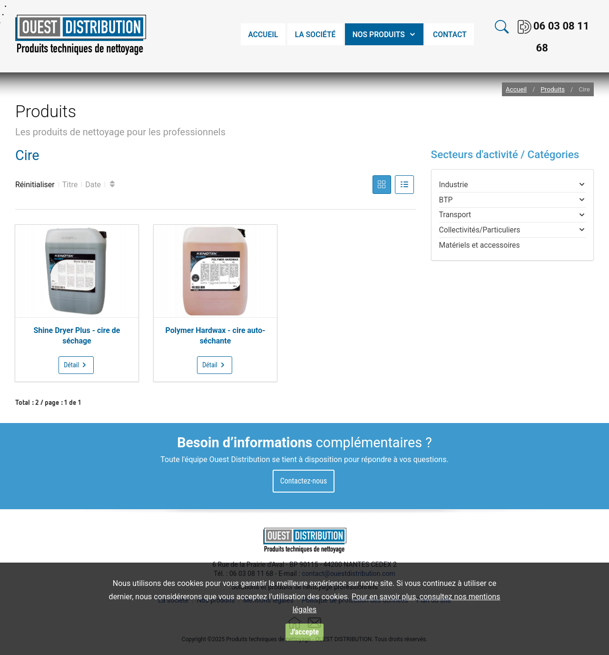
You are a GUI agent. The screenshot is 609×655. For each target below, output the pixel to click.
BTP (446, 199)
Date (93, 184)
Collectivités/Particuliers (480, 229)
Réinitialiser (35, 184)
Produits (552, 89)
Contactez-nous (303, 480)
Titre (70, 184)
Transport (455, 214)
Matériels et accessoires (479, 245)
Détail (76, 365)
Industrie (453, 184)
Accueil (516, 89)
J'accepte (304, 631)
